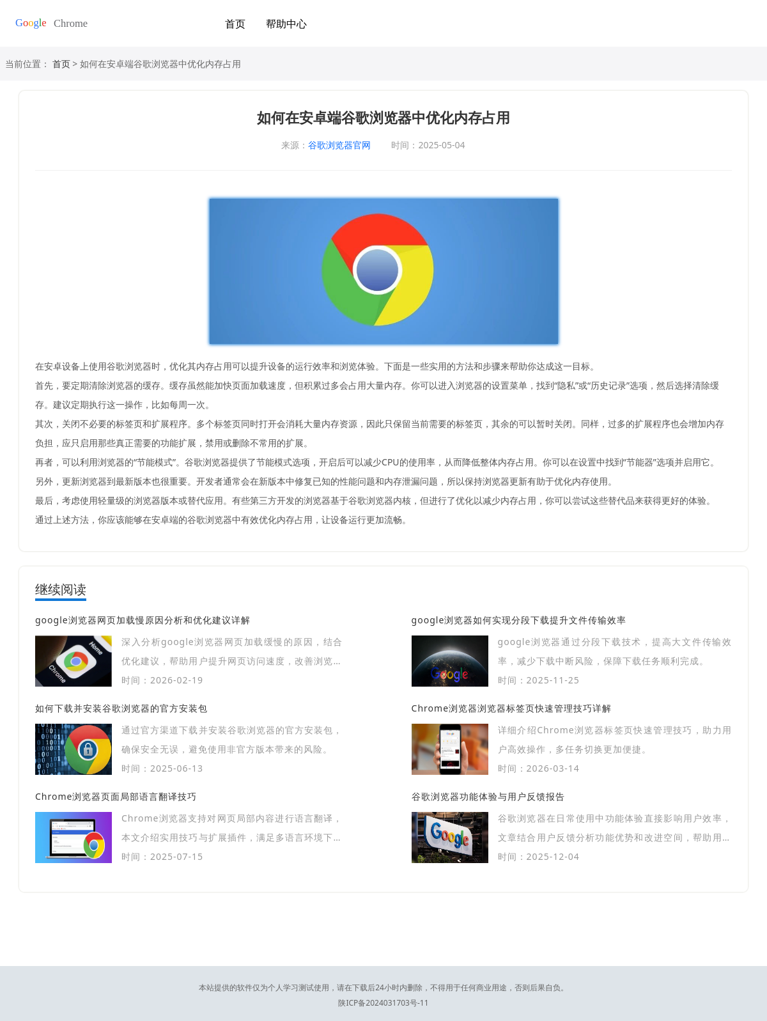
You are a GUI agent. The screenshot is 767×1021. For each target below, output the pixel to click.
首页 (235, 24)
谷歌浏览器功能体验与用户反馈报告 (488, 796)
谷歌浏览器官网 (339, 145)
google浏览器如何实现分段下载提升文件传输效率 (519, 620)
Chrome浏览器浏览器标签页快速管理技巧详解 (512, 708)
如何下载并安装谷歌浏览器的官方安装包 (121, 708)
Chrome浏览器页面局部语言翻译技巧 (116, 796)
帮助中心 (286, 24)
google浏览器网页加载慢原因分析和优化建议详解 (143, 620)
